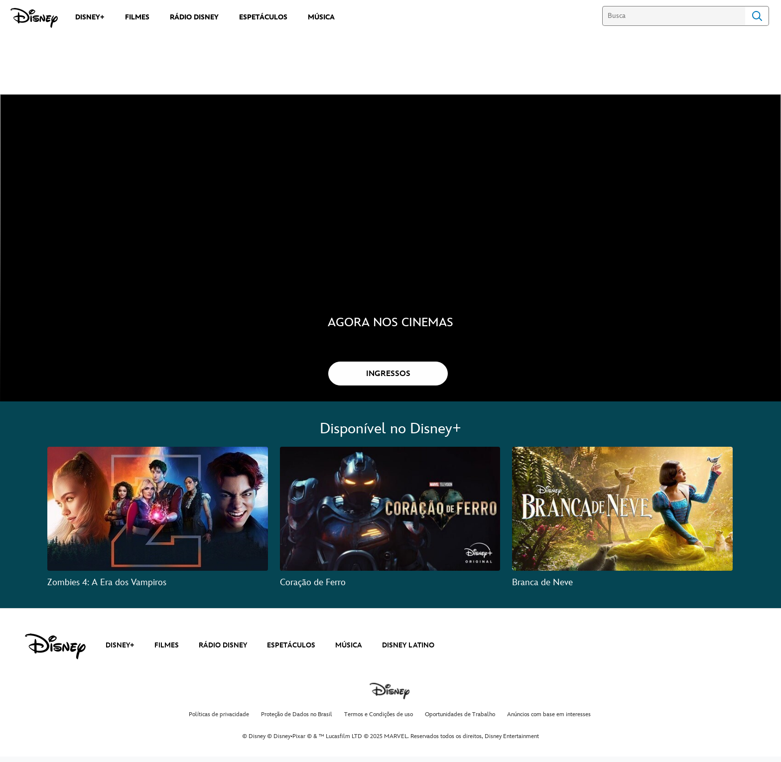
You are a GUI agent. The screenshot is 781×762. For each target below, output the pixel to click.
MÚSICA (348, 651)
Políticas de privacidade (219, 720)
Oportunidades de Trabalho (460, 720)
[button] (388, 379)
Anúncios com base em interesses (549, 720)
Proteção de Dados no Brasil (296, 720)
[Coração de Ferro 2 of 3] (390, 515)
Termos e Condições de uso (378, 720)
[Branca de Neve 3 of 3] (622, 515)
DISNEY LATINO (408, 651)
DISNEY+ (120, 651)
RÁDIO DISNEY (223, 651)
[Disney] (34, 18)
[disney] (55, 652)
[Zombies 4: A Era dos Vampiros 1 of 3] (157, 515)
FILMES (166, 651)
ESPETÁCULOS (291, 651)
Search (757, 16)
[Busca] (673, 16)
